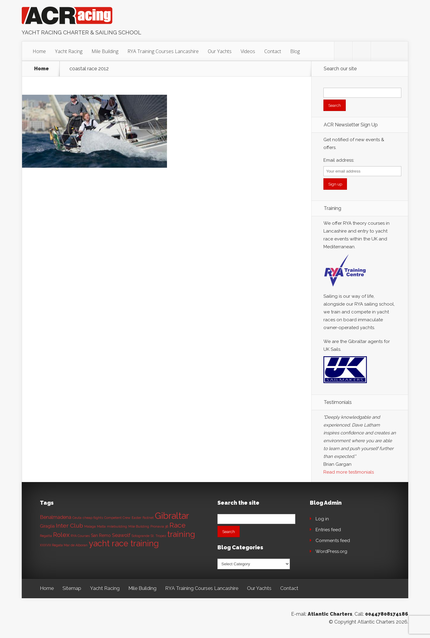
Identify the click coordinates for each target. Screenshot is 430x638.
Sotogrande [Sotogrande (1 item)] (140, 536)
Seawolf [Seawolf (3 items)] (121, 535)
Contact (272, 51)
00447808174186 (386, 614)
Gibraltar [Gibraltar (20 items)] (172, 515)
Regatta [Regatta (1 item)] (46, 536)
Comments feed (333, 540)
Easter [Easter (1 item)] (136, 517)
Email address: (338, 160)
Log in (322, 519)
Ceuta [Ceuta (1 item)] (77, 517)
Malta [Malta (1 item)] (101, 526)
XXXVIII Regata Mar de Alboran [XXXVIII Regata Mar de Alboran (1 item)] (64, 545)
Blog (295, 51)
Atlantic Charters (330, 614)
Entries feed (328, 529)
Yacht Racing (68, 51)
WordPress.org (331, 551)
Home (39, 51)
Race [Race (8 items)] (177, 525)
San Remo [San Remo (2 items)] (101, 535)
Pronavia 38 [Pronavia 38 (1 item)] (159, 526)
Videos (248, 51)
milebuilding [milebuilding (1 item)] (117, 526)
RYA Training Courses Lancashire (163, 51)
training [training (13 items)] (181, 534)
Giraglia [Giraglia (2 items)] (47, 526)
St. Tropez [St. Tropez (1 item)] (158, 536)
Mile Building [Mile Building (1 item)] (138, 526)
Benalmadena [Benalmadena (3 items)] (55, 517)
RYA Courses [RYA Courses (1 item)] (80, 536)
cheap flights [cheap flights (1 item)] (93, 517)
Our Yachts (220, 51)
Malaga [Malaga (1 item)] (90, 526)
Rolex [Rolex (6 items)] (61, 534)
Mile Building (104, 51)
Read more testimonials (348, 472)
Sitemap (72, 588)
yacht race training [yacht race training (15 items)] (124, 543)
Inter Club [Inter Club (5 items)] (69, 525)
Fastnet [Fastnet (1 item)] (148, 517)
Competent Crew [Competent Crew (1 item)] (117, 517)
